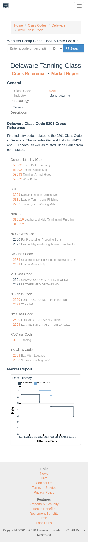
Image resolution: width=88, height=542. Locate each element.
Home (18, 25)
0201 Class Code (30, 30)
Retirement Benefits (44, 513)
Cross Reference (28, 73)
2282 (16, 204)
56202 (17, 170)
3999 (16, 195)
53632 (17, 165)
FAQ (44, 478)
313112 (18, 224)
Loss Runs (44, 523)
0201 (53, 91)
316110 (18, 219)
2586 (16, 259)
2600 (16, 299)
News (44, 473)
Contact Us (44, 483)
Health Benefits (44, 509)
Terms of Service (44, 488)
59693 (17, 174)
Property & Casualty (44, 504)
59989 (17, 179)
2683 (16, 355)
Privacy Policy (44, 492)
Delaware (58, 25)
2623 (16, 304)
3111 (16, 199)
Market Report (65, 73)
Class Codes (37, 25)
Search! (73, 48)
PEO (44, 518)
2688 (16, 264)
